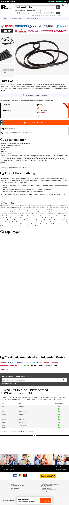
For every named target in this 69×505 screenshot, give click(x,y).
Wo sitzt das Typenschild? (9, 383)
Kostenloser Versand (8, 1)
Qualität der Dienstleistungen (48, 489)
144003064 (56, 194)
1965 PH (62, 194)
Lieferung (13, 487)
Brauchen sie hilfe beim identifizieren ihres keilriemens (46, 15)
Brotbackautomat (32, 18)
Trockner (4, 18)
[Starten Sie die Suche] (58, 7)
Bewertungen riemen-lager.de (48, 491)
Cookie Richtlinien (45, 487)
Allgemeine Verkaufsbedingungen (49, 484)
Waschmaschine (17, 18)
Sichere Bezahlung (46, 488)
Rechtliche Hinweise (46, 485)
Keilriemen (3, 22)
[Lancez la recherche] (64, 380)
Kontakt (12, 484)
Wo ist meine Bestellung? (17, 485)
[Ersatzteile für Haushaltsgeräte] (6, 11)
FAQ (12, 489)
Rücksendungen (15, 488)
